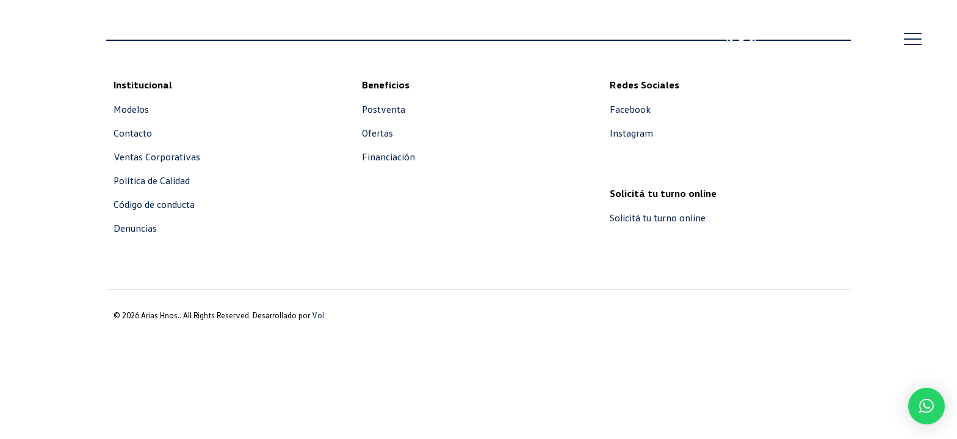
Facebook (630, 109)
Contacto (133, 133)
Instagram (631, 133)
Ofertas (377, 133)
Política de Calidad (152, 180)
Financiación (388, 157)
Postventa (383, 109)
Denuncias (135, 228)
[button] (926, 406)
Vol (318, 315)
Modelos (131, 109)
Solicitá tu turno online (658, 218)
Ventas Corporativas (157, 157)
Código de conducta (154, 204)
